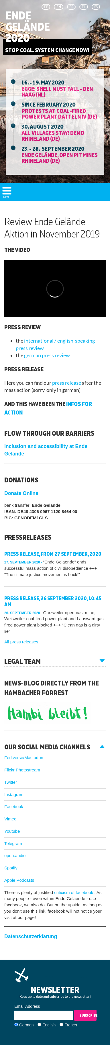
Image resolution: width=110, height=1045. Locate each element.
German (26, 1025)
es (96, 7)
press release (67, 383)
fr (71, 7)
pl (84, 7)
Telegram (13, 843)
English (49, 1025)
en (58, 7)
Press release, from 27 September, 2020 (52, 554)
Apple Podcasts (19, 880)
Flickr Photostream (22, 769)
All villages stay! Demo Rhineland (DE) (52, 135)
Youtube (12, 831)
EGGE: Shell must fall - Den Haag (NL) (57, 91)
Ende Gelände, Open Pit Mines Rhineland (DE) (59, 157)
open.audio (14, 855)
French (70, 1025)
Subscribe (88, 1015)
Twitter (10, 782)
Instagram (13, 794)
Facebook (13, 806)
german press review (47, 355)
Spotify (10, 867)
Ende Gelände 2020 (28, 27)
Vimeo (10, 818)
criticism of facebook (74, 892)
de (46, 7)
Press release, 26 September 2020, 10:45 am (52, 601)
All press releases (21, 641)
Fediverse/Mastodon (23, 757)
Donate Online (21, 493)
